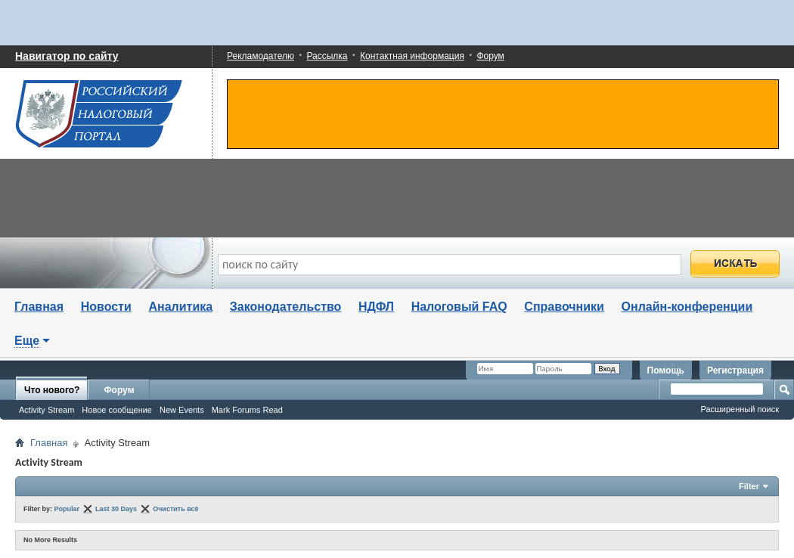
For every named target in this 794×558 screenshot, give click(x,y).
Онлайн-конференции (687, 306)
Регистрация (735, 370)
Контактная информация (412, 56)
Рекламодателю (260, 56)
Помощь (665, 370)
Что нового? (51, 390)
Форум (490, 56)
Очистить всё (175, 509)
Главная (39, 306)
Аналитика (180, 306)
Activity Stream (46, 409)
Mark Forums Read (247, 409)
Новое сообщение (117, 409)
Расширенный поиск (739, 409)
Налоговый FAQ (459, 306)
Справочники (564, 306)
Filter (749, 486)
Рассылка (326, 56)
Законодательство (286, 306)
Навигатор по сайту (67, 56)
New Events (182, 409)
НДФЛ (376, 306)
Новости (106, 306)
